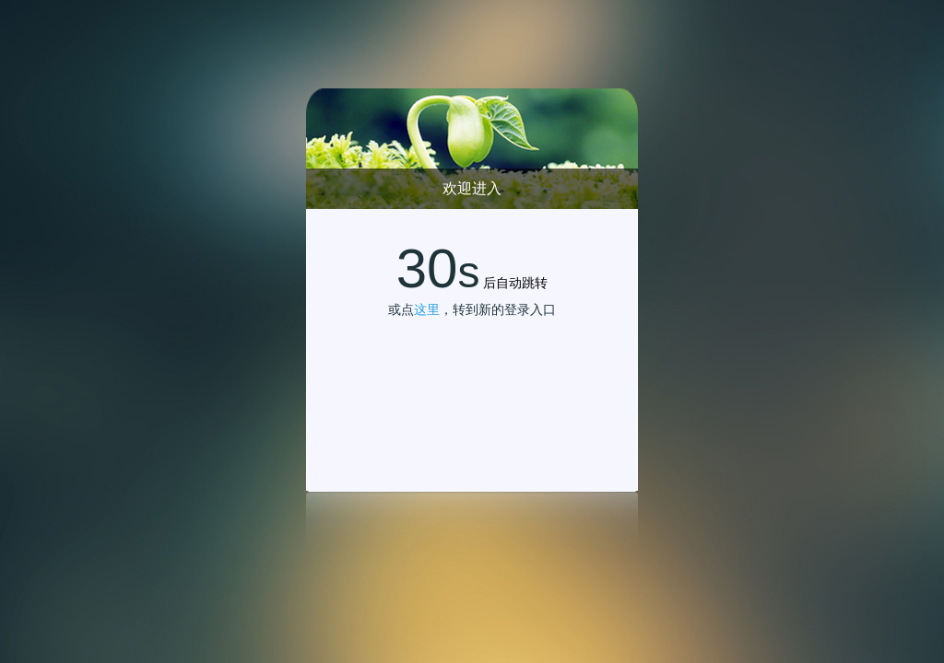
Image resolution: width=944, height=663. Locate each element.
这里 (427, 309)
